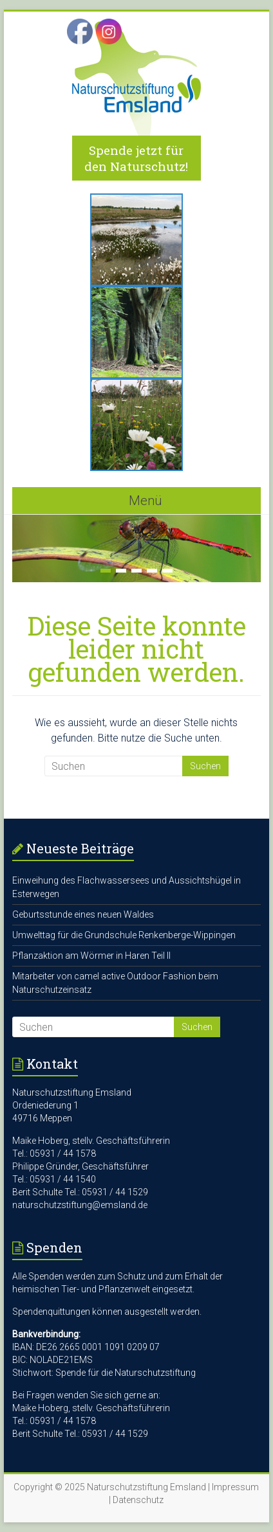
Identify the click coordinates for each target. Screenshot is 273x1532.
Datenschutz (138, 1500)
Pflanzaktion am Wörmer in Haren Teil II (91, 955)
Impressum (235, 1487)
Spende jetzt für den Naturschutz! (136, 158)
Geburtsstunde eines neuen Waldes (83, 914)
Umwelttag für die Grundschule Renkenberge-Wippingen (124, 935)
